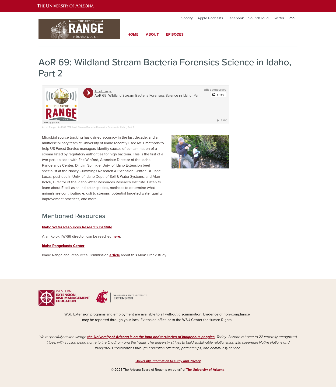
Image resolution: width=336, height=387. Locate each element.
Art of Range (49, 127)
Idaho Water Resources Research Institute (77, 227)
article (114, 255)
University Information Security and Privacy (168, 361)
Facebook (236, 18)
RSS (292, 18)
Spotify (187, 18)
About (152, 34)
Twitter (278, 18)
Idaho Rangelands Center (63, 245)
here (116, 236)
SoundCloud (258, 18)
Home (132, 34)
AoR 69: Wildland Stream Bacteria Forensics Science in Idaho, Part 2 (96, 127)
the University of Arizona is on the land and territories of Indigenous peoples (151, 337)
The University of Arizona (205, 370)
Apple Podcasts (210, 18)
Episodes (175, 34)
